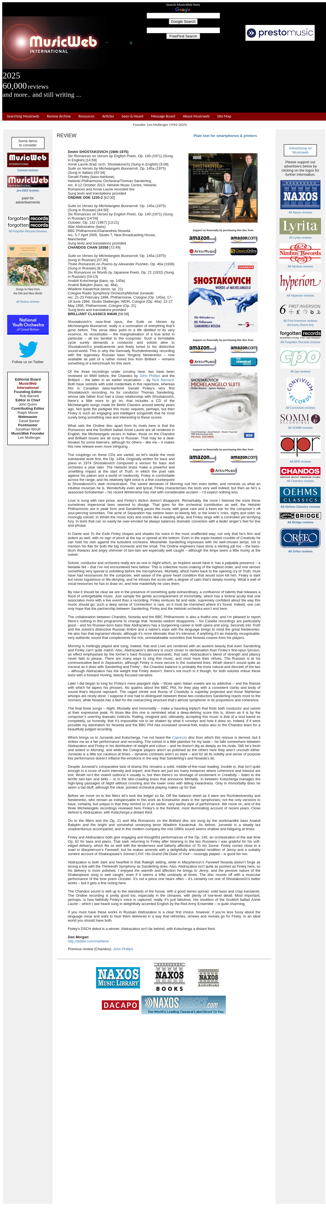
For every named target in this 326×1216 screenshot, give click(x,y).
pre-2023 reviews (28, 190)
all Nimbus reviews (27, 301)
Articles (108, 116)
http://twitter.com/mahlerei (88, 941)
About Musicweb (196, 116)
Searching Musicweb (23, 116)
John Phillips (149, 376)
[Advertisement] (229, 76)
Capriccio (179, 737)
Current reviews (27, 170)
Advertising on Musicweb (300, 150)
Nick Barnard (163, 380)
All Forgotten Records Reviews (28, 231)
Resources (87, 116)
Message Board (163, 116)
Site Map (224, 116)
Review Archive (59, 116)
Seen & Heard (132, 116)
